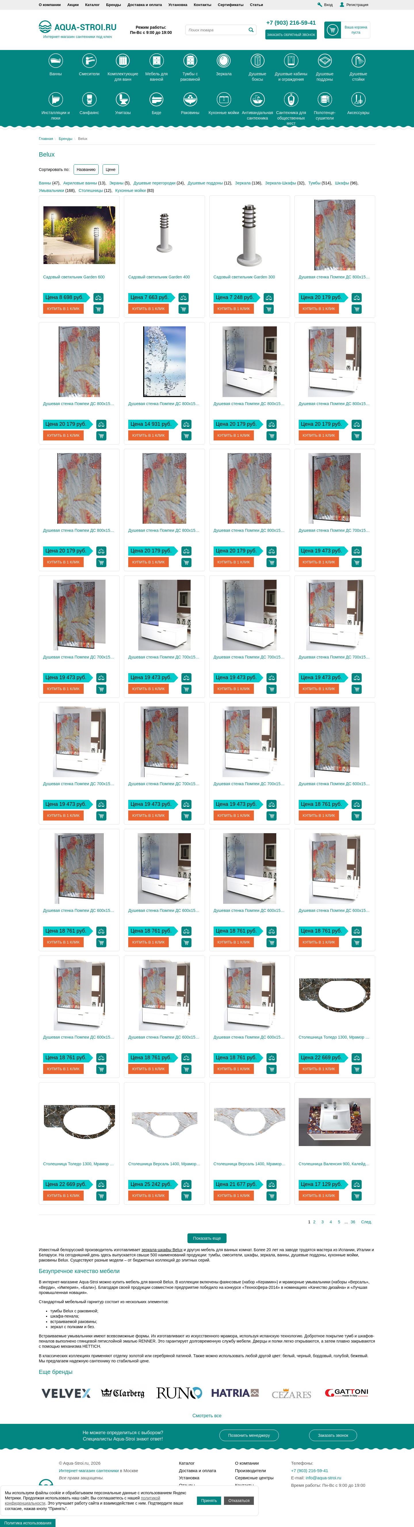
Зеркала (243, 183)
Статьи (256, 5)
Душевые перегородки (154, 183)
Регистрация (357, 5)
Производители (250, 1470)
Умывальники (51, 190)
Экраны (116, 183)
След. (366, 1222)
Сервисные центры (254, 1477)
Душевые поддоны (205, 183)
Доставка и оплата (144, 5)
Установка (177, 5)
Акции (73, 5)
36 (353, 1222)
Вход (328, 5)
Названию (86, 169)
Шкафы (342, 183)
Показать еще (207, 1238)
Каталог (92, 5)
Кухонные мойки (130, 190)
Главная (46, 138)
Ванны (45, 183)
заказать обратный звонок (291, 34)
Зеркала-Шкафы (280, 183)
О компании (50, 5)
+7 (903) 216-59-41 (291, 23)
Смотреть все (206, 1415)
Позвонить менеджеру (249, 1435)
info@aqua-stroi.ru (323, 1477)
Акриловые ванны (80, 183)
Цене (111, 169)
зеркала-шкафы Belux (162, 1249)
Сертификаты (231, 5)
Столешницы (90, 190)
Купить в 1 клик (64, 309)
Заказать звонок (333, 1435)
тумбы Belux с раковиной (73, 1311)
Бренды (113, 5)
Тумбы (314, 183)
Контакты (202, 5)
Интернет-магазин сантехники (89, 1470)
